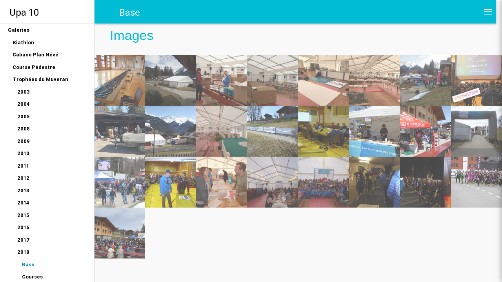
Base (28, 264)
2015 (23, 215)
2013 (23, 190)
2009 (23, 141)
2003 (23, 92)
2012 (23, 178)
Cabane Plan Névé (35, 54)
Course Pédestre (34, 67)
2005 (23, 116)
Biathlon (23, 42)
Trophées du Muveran (40, 79)
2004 (23, 104)
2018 (23, 252)
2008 (23, 128)
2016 (23, 227)
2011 (23, 166)
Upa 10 (24, 12)
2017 (23, 240)
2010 (23, 153)
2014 (23, 202)
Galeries (18, 30)
